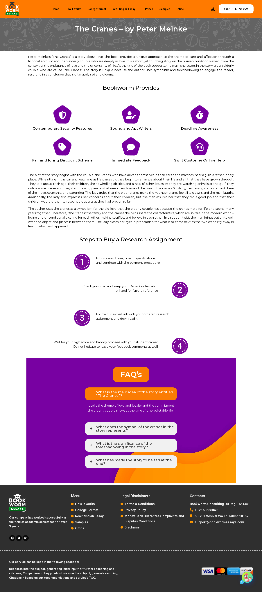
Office (180, 9)
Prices (149, 9)
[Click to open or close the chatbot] (247, 578)
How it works (73, 9)
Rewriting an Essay (125, 9)
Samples (164, 9)
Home (55, 9)
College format (97, 9)
